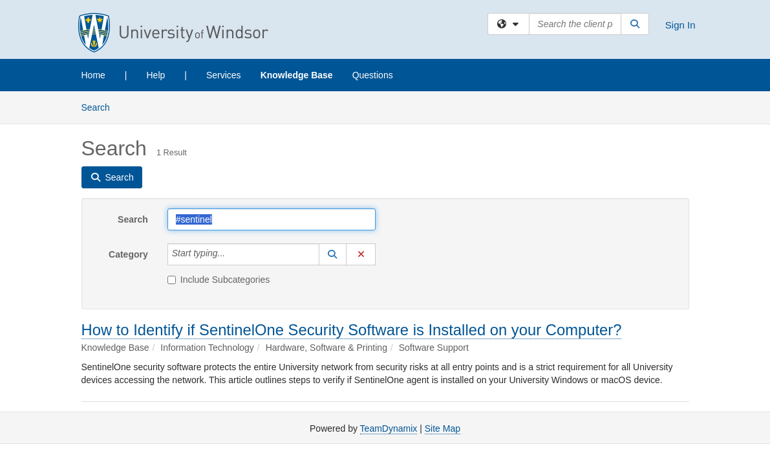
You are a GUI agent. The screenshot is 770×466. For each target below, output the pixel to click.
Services (223, 75)
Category (128, 254)
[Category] (232, 254)
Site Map (442, 428)
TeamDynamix (389, 428)
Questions (372, 75)
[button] (333, 254)
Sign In (680, 24)
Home (93, 75)
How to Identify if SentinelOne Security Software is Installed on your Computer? (351, 329)
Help (156, 75)
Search (100, 106)
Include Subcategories (218, 279)
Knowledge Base (297, 75)
